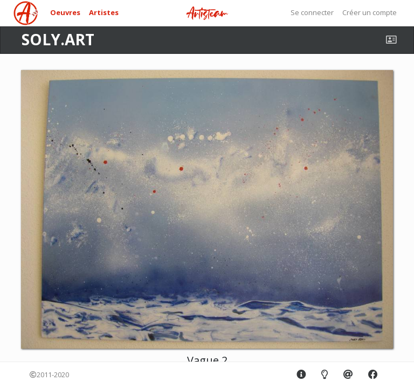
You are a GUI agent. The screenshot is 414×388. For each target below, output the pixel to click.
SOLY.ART (58, 39)
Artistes (104, 12)
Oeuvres (65, 12)
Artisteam (207, 13)
